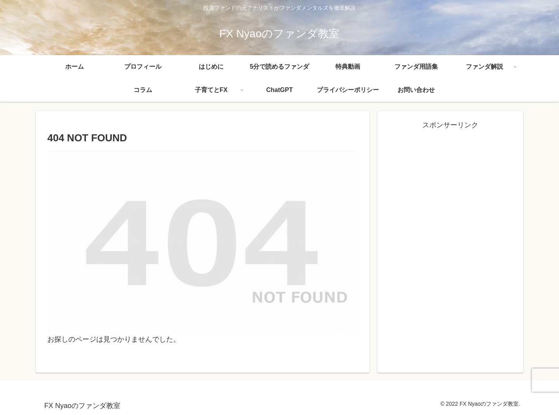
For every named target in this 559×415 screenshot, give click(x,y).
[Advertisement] (450, 186)
